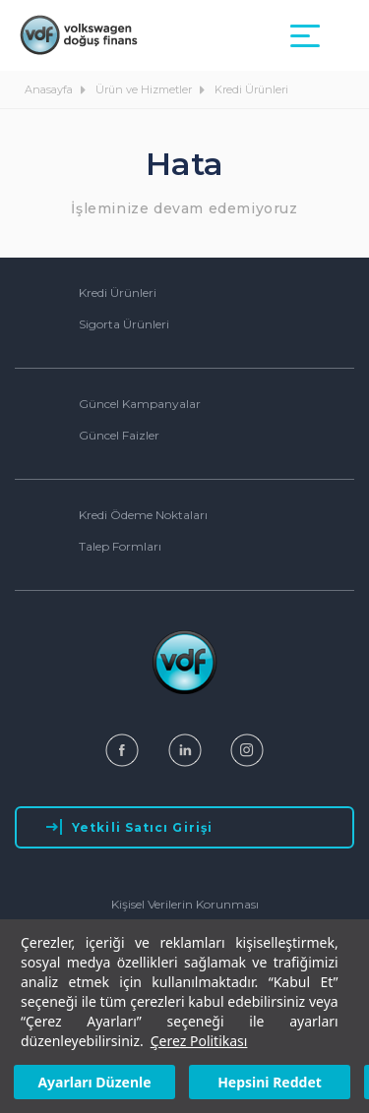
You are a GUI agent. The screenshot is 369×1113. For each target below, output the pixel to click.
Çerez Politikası (199, 1040)
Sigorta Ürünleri (124, 324)
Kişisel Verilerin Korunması (185, 904)
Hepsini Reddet (269, 1082)
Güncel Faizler (119, 435)
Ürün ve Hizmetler (145, 89)
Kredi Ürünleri (251, 89)
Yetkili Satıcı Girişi (129, 827)
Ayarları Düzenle (94, 1082)
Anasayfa (50, 89)
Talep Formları (120, 546)
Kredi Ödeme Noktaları (143, 514)
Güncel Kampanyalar (140, 403)
